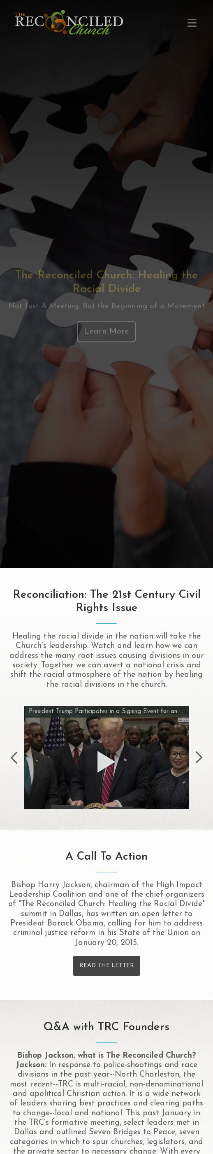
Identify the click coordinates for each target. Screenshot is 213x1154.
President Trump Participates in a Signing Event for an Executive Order (108, 712)
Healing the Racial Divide (69, 22)
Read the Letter (106, 966)
